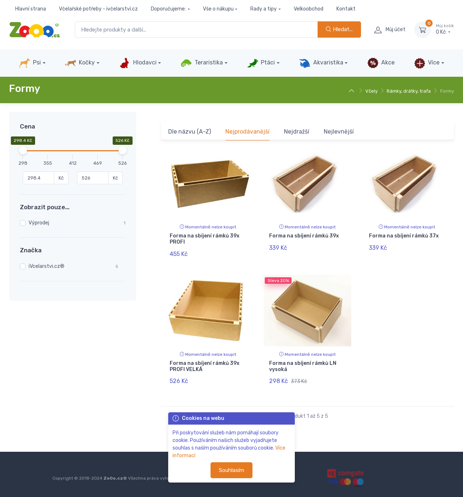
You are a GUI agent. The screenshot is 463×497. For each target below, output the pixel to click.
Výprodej (39, 223)
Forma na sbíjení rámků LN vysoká (302, 365)
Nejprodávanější (247, 131)
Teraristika (201, 63)
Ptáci (261, 63)
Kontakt (346, 9)
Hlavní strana (30, 9)
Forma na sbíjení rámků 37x (404, 236)
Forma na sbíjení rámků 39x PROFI (204, 239)
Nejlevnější (339, 131)
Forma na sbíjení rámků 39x (304, 236)
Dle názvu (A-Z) (189, 131)
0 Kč (445, 29)
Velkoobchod (308, 9)
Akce (381, 63)
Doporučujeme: (168, 9)
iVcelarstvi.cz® (46, 266)
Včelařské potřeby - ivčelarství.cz (98, 9)
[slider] (23, 150)
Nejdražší (296, 131)
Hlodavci (137, 63)
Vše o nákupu (218, 9)
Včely (371, 91)
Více (426, 63)
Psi (30, 63)
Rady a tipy (263, 9)
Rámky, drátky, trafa (409, 91)
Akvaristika (321, 63)
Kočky (80, 63)
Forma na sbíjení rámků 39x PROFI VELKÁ (204, 365)
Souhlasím (231, 470)
